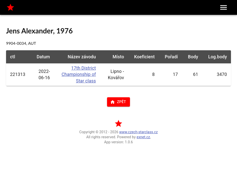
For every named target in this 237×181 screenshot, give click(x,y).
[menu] (223, 7)
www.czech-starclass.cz (138, 132)
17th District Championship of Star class (78, 74)
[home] (10, 7)
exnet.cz (143, 137)
